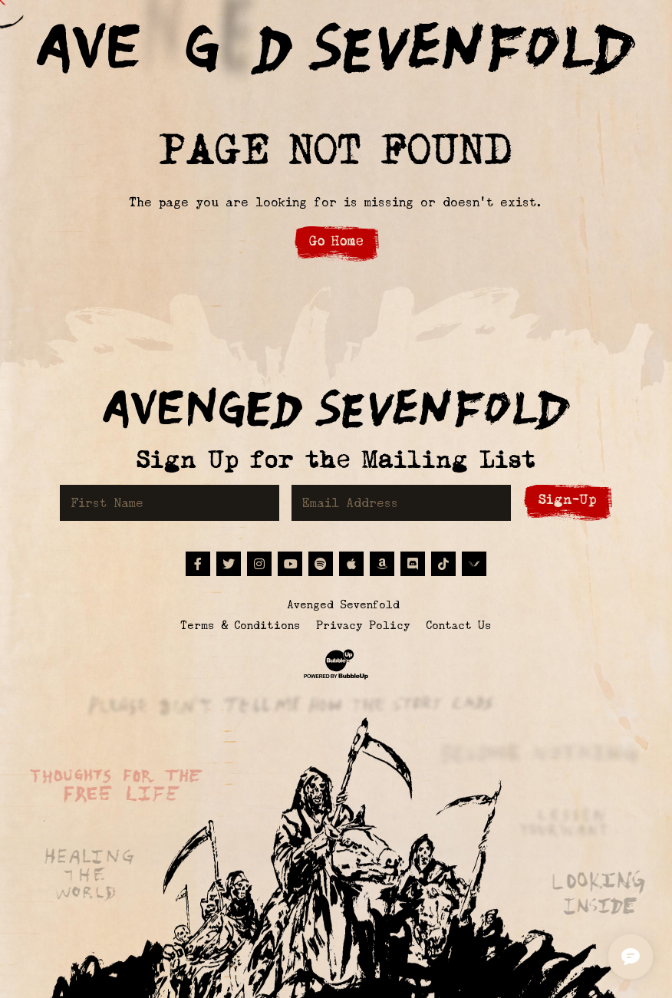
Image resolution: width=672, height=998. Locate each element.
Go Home (336, 241)
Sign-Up (568, 499)
